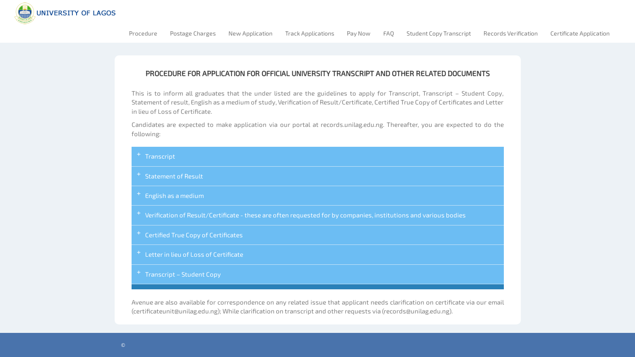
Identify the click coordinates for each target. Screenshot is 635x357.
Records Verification (511, 33)
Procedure (143, 33)
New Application (250, 33)
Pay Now (359, 33)
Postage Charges (193, 33)
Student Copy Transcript (439, 33)
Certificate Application (580, 33)
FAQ (388, 33)
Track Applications (309, 33)
